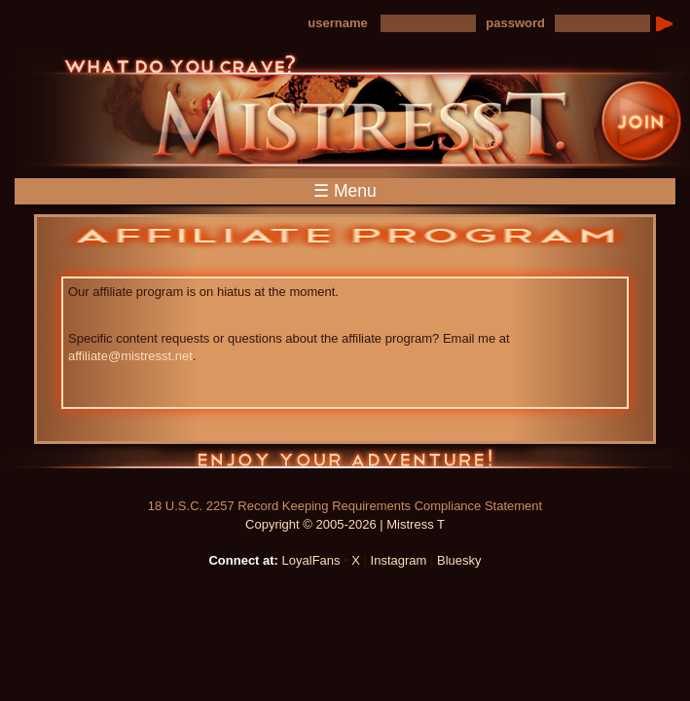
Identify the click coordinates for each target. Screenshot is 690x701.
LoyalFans (311, 560)
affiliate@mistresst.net (130, 356)
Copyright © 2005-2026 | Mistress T (345, 524)
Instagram (399, 560)
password (515, 23)
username (337, 23)
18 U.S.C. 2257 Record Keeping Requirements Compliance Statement (345, 505)
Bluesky (459, 560)
